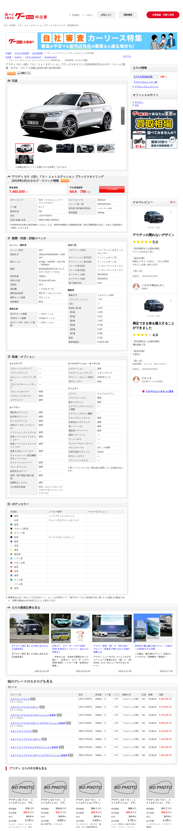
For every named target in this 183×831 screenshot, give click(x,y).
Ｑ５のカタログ (50, 57)
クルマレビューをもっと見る (160, 391)
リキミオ (147, 378)
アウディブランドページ (146, 86)
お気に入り (106, 15)
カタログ (18, 57)
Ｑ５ (137, 105)
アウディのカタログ (33, 57)
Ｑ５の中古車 (37, 53)
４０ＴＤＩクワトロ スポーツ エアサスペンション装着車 (37, 723)
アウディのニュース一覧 (145, 82)
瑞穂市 (145, 288)
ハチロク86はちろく (153, 285)
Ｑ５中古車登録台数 (143, 76)
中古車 (8, 53)
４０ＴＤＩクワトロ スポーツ (24, 707)
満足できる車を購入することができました (153, 326)
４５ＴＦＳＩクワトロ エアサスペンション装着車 (34, 747)
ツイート (127, 56)
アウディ (139, 102)
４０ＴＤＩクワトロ (20, 699)
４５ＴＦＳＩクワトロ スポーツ (25, 739)
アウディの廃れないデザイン (153, 235)
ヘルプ (89, 15)
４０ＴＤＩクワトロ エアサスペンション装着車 (33, 715)
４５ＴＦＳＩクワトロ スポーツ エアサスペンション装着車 (38, 755)
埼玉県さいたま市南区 (152, 381)
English (75, 15)
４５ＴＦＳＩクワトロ (21, 731)
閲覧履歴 (128, 15)
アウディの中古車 (21, 53)
